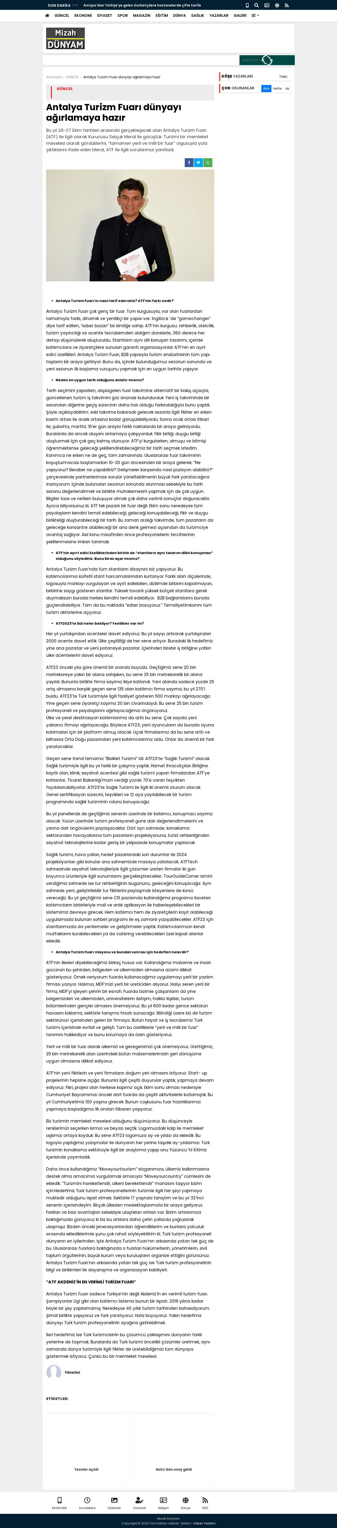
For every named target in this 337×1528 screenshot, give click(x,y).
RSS (205, 1503)
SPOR (122, 15)
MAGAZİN (141, 15)
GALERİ (240, 15)
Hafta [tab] (277, 88)
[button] (255, 16)
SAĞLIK (197, 15)
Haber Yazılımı (204, 1523)
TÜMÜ (283, 77)
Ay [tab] (287, 88)
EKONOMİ (83, 15)
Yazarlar (139, 1503)
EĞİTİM (162, 15)
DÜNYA (179, 15)
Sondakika (87, 1503)
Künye (185, 1503)
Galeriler (114, 1503)
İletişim (163, 1503)
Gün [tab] (266, 88)
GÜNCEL (62, 15)
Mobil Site (59, 1503)
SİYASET (104, 15)
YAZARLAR (218, 15)
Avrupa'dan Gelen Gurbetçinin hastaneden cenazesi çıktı (133, 5)
